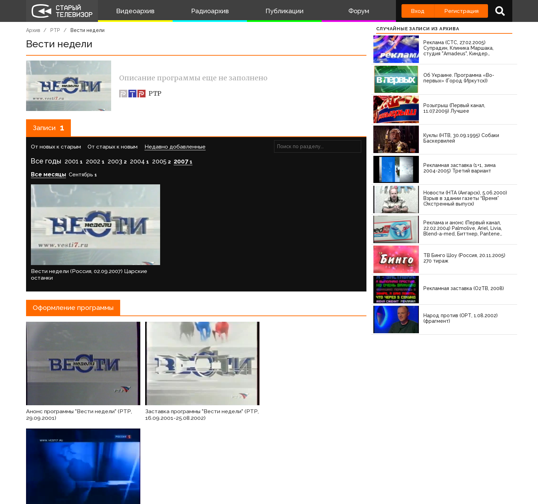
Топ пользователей (276, 470)
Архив (33, 30)
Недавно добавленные (175, 147)
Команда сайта (85, 470)
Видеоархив (135, 11)
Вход (417, 11)
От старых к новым (113, 147)
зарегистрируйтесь (99, 450)
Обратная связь (168, 470)
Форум (358, 11)
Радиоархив (210, 11)
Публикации (284, 11)
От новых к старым (56, 147)
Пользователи (219, 470)
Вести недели (88, 30)
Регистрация (461, 11)
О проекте (41, 470)
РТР (55, 30)
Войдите (46, 450)
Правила (126, 470)
